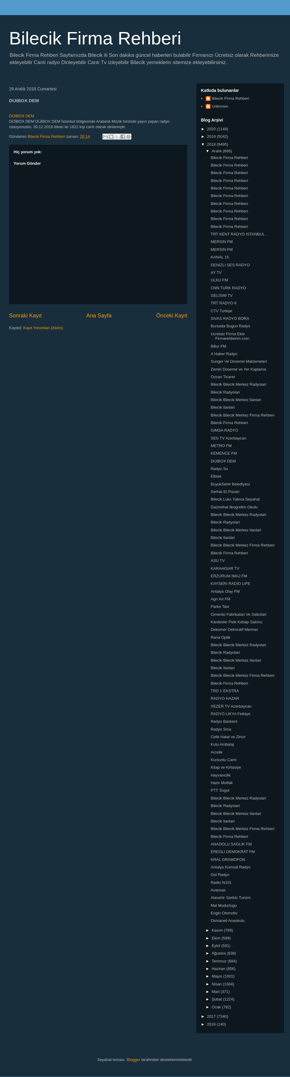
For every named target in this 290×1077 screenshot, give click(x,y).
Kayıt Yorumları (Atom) (43, 328)
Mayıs (217, 976)
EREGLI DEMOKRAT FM (233, 851)
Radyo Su (219, 468)
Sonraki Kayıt (25, 316)
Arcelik (216, 752)
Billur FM (218, 346)
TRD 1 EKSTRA (225, 691)
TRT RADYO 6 (223, 303)
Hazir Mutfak (222, 782)
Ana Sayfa (99, 316)
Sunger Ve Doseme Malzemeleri (239, 361)
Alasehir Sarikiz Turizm (230, 897)
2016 (212, 1024)
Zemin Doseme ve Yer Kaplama (238, 369)
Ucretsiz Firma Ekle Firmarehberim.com (230, 336)
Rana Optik (220, 637)
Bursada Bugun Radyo (230, 326)
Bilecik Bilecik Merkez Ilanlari (236, 399)
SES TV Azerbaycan (228, 438)
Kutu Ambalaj (222, 744)
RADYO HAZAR (225, 698)
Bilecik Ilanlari (222, 407)
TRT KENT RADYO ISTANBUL (238, 234)
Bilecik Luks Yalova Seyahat (235, 499)
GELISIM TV (222, 295)
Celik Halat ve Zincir (228, 737)
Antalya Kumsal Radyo (230, 867)
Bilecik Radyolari (225, 392)
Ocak (217, 1007)
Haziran (219, 968)
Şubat (217, 999)
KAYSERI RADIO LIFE (230, 583)
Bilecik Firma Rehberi (95, 38)
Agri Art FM (220, 599)
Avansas (218, 890)
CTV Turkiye (221, 311)
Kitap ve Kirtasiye (226, 767)
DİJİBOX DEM (21, 116)
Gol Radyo (220, 874)
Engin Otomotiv (224, 913)
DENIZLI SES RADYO (230, 265)
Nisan (217, 984)
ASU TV (218, 560)
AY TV (216, 272)
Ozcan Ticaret (223, 377)
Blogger (133, 1059)
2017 (212, 1016)
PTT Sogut (220, 790)
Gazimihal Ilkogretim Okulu (234, 507)
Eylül (216, 945)
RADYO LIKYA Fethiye (230, 714)
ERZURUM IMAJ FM (229, 576)
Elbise (216, 476)
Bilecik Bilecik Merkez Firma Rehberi (242, 415)
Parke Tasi (220, 606)
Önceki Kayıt (171, 316)
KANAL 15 (220, 257)
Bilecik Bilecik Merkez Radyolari (238, 384)
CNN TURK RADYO (228, 288)
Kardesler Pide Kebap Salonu (236, 622)
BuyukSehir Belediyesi (230, 484)
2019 (212, 136)
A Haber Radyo (224, 354)
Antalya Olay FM (225, 591)
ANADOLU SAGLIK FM (231, 844)
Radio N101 (221, 882)
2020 (212, 129)
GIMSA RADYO (224, 430)
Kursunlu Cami (223, 759)
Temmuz (220, 961)
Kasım (218, 930)
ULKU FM (219, 280)
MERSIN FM (222, 241)
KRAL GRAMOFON (228, 859)
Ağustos (219, 953)
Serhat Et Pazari (225, 491)
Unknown (220, 106)
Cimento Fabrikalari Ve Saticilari (238, 614)
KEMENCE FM (224, 453)
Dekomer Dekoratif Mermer (234, 629)
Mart (216, 991)
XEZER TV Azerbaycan (231, 706)
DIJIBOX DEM (223, 461)
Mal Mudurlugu (224, 905)
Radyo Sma (221, 729)
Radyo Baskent (224, 721)
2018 (212, 144)
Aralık (217, 151)
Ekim (217, 938)
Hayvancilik (220, 775)
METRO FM (221, 445)
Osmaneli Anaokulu (227, 920)
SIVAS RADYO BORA (230, 318)
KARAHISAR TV (225, 568)
